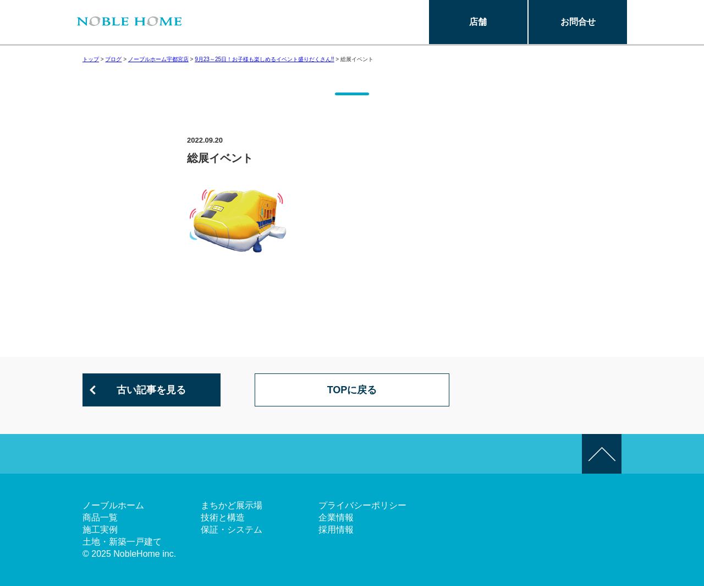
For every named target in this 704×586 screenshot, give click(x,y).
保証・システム (231, 529)
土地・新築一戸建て (122, 541)
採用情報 (336, 529)
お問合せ (578, 21)
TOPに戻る (352, 389)
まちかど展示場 (231, 505)
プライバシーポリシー (362, 505)
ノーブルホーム (113, 505)
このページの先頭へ (602, 454)
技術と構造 (223, 517)
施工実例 (100, 529)
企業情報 (336, 517)
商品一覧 (100, 517)
